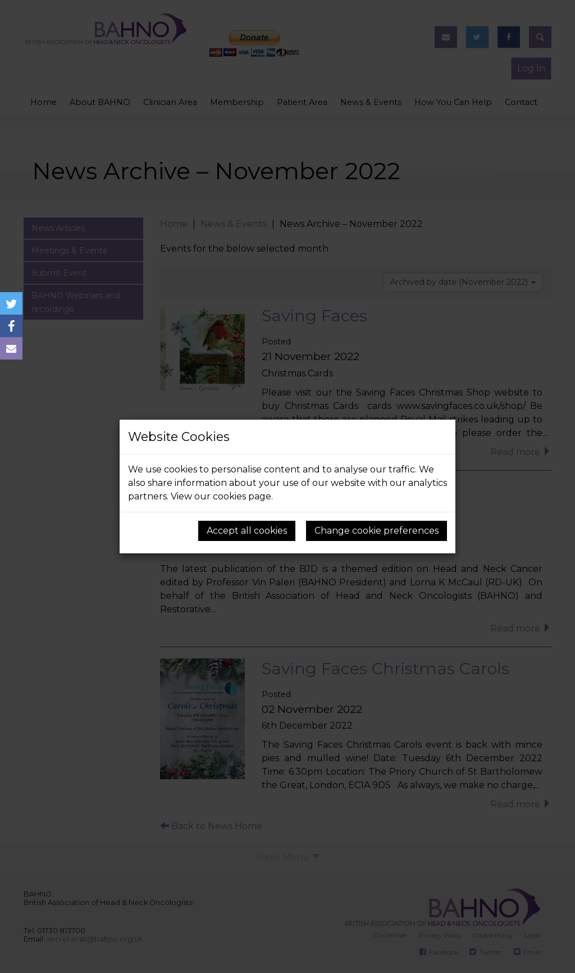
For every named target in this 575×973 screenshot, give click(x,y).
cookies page (242, 496)
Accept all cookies (247, 530)
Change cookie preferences (376, 530)
